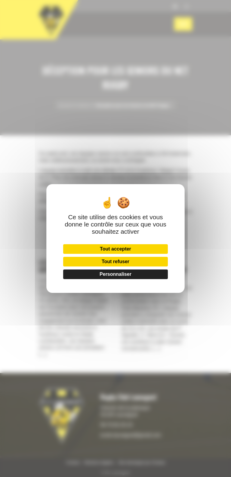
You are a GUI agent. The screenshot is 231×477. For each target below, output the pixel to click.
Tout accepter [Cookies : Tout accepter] (115, 248)
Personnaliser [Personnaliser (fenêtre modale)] (115, 274)
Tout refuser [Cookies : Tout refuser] (115, 261)
